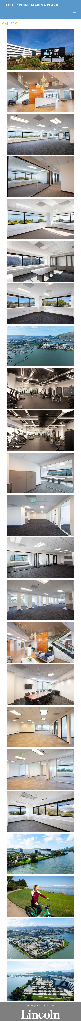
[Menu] (74, 13)
